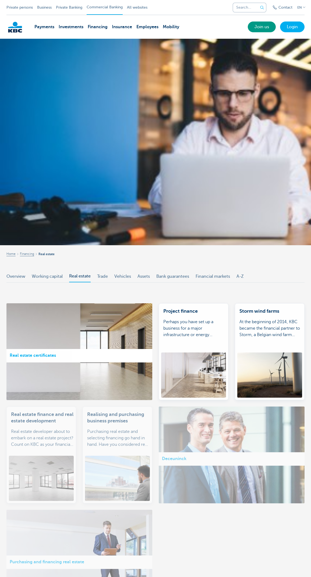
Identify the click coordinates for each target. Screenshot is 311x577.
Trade (102, 276)
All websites (137, 7)
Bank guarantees (172, 276)
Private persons (19, 7)
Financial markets (213, 276)
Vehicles (122, 276)
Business (44, 7)
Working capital (47, 276)
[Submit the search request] (262, 7)
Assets (143, 276)
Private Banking (69, 7)
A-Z (240, 276)
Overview (15, 276)
